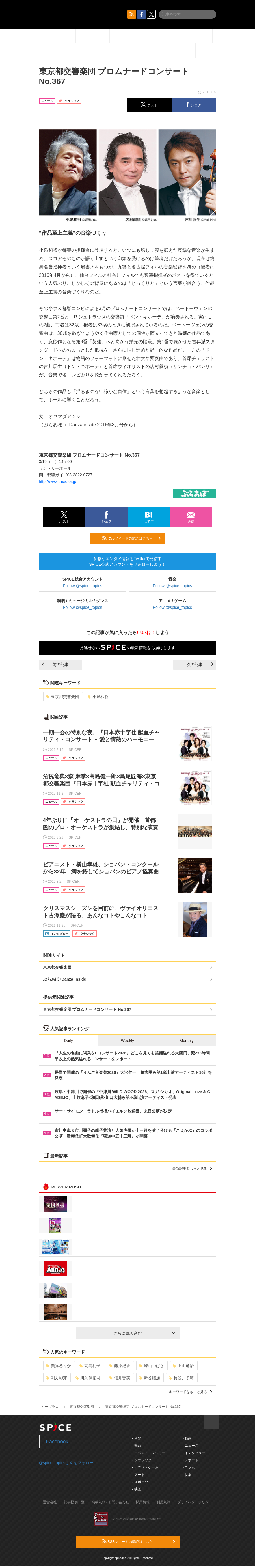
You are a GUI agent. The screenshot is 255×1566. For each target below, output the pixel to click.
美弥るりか (58, 1365)
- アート (138, 1475)
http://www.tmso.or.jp (57, 481)
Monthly (187, 1040)
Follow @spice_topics (82, 585)
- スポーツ (140, 1482)
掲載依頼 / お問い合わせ (110, 1502)
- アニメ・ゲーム (145, 1467)
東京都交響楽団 (62, 696)
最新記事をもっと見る (192, 1168)
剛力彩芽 (56, 1377)
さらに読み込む (144, 1333)
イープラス (50, 1407)
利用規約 (163, 1502)
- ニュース (190, 1446)
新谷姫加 (149, 1377)
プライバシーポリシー (194, 1502)
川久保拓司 (87, 1377)
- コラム (189, 1467)
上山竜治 (183, 1365)
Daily (68, 1040)
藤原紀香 (119, 1365)
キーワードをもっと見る (190, 1392)
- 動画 (187, 1438)
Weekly (127, 1040)
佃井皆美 (119, 1377)
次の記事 (200, 664)
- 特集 (187, 1475)
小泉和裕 (98, 696)
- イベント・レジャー (148, 1453)
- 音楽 (136, 1438)
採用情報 (143, 1502)
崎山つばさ (151, 1365)
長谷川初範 (181, 1377)
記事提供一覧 (74, 1502)
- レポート (190, 1460)
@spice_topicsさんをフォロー (66, 1462)
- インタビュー (194, 1453)
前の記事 (55, 664)
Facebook (57, 1441)
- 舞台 (136, 1446)
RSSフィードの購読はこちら (131, 538)
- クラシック (142, 1460)
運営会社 (50, 1502)
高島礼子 (89, 1365)
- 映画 (136, 1489)
